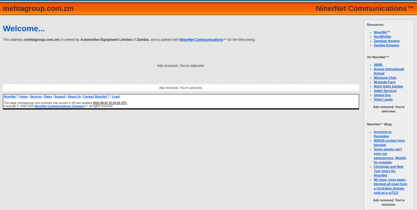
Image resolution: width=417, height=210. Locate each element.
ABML (378, 64)
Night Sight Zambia (388, 86)
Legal (116, 96)
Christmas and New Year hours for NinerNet (388, 171)
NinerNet (380, 32)
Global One (382, 95)
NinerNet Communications (201, 40)
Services (36, 96)
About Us (74, 96)
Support (59, 96)
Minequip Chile (385, 77)
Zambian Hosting (387, 41)
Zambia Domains (386, 45)
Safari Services (385, 90)
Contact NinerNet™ (96, 96)
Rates (48, 96)
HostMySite (382, 36)
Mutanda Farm (385, 82)
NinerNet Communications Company (59, 106)
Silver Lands (383, 99)
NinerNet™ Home (16, 96)
